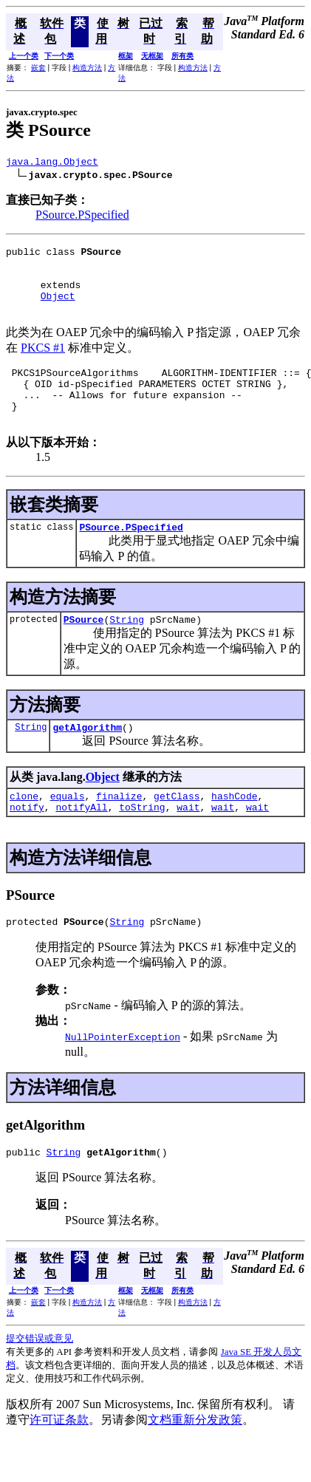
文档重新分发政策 (195, 1461)
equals (67, 831)
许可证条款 (59, 1461)
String (126, 650)
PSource (84, 650)
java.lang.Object (52, 163)
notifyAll (81, 844)
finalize (119, 831)
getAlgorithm (87, 760)
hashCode (234, 831)
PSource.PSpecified (82, 217)
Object (58, 308)
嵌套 (38, 68)
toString (142, 844)
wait (188, 844)
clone (24, 831)
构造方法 (87, 68)
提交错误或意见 (39, 1380)
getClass (176, 831)
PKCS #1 (43, 363)
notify (27, 844)
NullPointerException (122, 1076)
